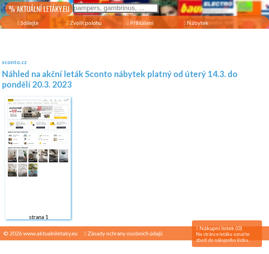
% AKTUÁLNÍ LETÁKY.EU (39, 9)
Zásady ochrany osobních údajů (123, 233)
